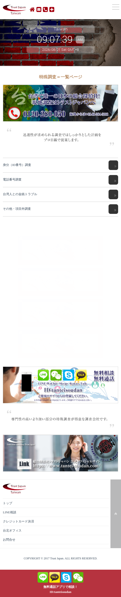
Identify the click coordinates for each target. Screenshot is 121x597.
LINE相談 (9, 512)
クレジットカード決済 (18, 521)
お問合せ (9, 539)
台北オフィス (12, 530)
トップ (7, 503)
